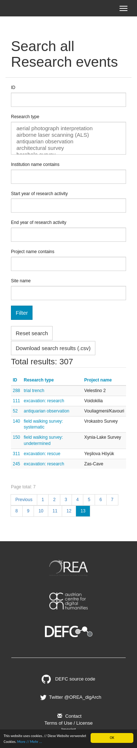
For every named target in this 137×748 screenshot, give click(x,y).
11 (55, 510)
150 (16, 437)
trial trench (34, 390)
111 (16, 400)
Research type (25, 116)
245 (16, 463)
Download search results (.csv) (53, 348)
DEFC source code (68, 679)
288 (16, 390)
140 (16, 421)
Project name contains (32, 251)
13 (82, 510)
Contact (68, 716)
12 (68, 510)
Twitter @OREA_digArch (70, 697)
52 (15, 411)
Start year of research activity (39, 193)
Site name (21, 280)
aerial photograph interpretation (68, 128)
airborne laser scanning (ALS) (68, 135)
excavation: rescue (42, 453)
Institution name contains (35, 164)
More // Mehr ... (29, 741)
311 (16, 453)
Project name (98, 380)
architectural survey (68, 148)
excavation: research (44, 400)
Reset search (32, 333)
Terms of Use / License (68, 723)
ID (13, 87)
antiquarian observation (68, 141)
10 (40, 510)
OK (112, 737)
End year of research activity (38, 222)
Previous (24, 499)
